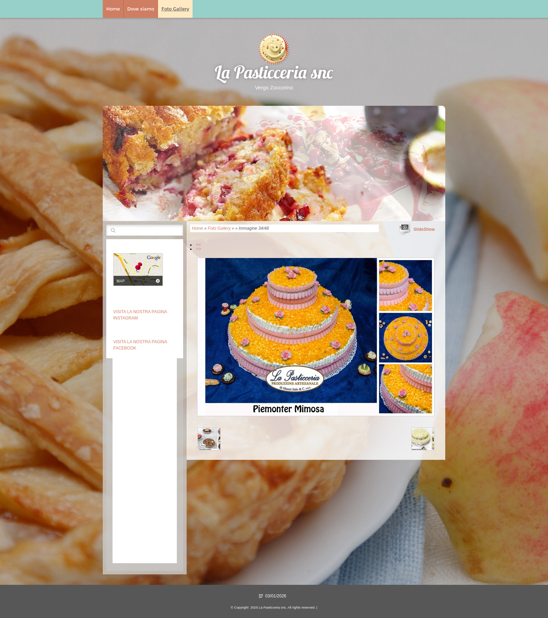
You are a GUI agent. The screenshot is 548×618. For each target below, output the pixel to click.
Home (113, 9)
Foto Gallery (175, 9)
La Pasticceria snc (274, 74)
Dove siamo (140, 9)
